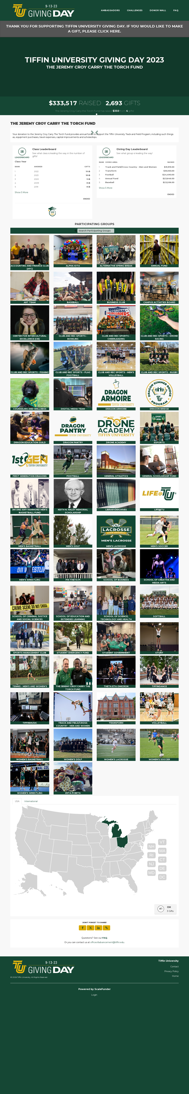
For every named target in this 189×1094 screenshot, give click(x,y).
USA (17, 893)
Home (175, 1068)
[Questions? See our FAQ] (104, 1030)
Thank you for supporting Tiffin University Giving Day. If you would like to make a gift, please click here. (94, 28)
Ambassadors (110, 10)
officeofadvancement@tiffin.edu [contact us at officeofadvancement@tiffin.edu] (107, 1034)
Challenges (135, 10)
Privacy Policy (171, 1063)
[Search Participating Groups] (95, 323)
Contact (174, 1059)
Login (94, 1087)
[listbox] (94, 176)
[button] (25, 176)
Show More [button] (21, 285)
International (31, 893)
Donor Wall (158, 10)
